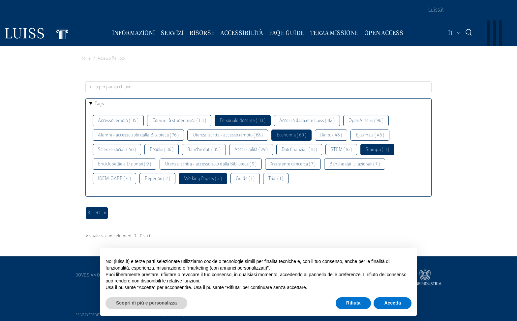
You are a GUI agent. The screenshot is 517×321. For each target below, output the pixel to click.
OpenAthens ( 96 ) (366, 120)
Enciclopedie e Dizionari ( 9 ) (124, 164)
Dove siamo (88, 275)
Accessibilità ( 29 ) (251, 149)
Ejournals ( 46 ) (370, 135)
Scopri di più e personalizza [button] (146, 303)
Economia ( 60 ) (291, 135)
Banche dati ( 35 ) (204, 149)
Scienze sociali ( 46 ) (117, 149)
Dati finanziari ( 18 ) (299, 149)
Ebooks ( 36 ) (161, 149)
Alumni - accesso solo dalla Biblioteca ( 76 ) (138, 135)
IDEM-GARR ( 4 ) (114, 178)
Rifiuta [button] (353, 303)
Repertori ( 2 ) (157, 178)
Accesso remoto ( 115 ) (118, 120)
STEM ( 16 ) (341, 149)
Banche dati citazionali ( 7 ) (354, 164)
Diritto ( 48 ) (331, 135)
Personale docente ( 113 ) (242, 120)
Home (85, 59)
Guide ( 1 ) (245, 178)
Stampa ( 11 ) (377, 149)
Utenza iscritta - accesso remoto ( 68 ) (228, 135)
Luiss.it (436, 10)
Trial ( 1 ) (275, 178)
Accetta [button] (392, 303)
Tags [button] (99, 104)
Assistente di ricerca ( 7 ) (293, 164)
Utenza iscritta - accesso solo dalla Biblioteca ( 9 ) (211, 164)
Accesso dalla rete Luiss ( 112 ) (307, 120)
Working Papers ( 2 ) (203, 178)
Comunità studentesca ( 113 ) (179, 120)
